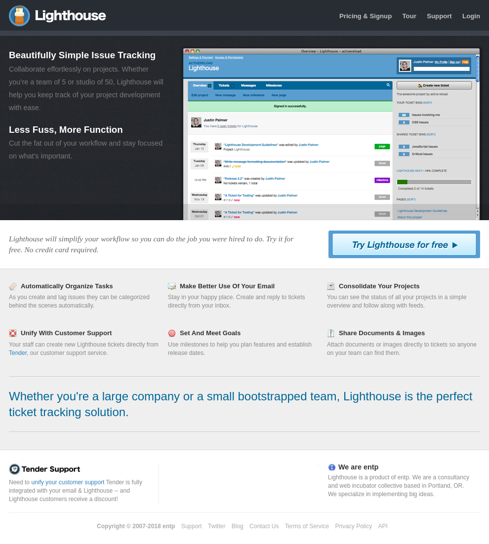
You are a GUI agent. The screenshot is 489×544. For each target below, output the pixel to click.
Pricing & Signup (365, 16)
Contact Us (264, 526)
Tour (409, 16)
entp (169, 526)
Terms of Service (307, 526)
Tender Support (81, 469)
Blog (238, 526)
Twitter (216, 526)
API (383, 526)
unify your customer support (67, 482)
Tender (18, 353)
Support (439, 16)
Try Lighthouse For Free (404, 244)
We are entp (358, 467)
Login (471, 16)
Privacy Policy (353, 526)
